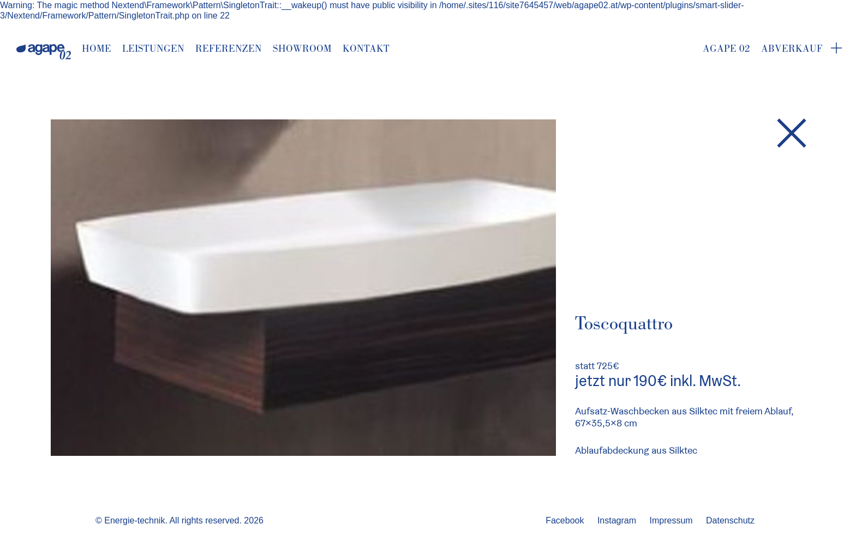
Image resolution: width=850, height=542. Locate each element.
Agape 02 (726, 49)
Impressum (670, 520)
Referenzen (228, 49)
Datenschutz (730, 520)
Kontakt (366, 49)
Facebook (565, 520)
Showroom (302, 49)
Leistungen (153, 49)
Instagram (616, 520)
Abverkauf (792, 49)
